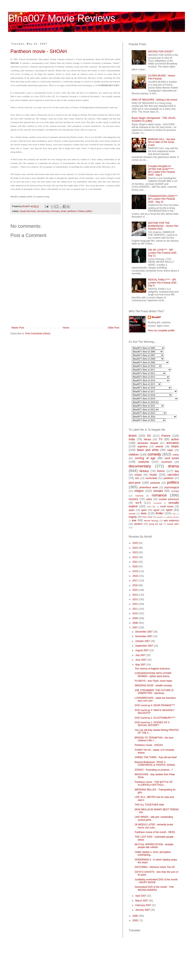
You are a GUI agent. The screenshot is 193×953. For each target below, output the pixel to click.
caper (170, 450)
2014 (135, 594)
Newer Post (17, 327)
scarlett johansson (169, 499)
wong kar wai (155, 524)
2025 (135, 543)
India (132, 439)
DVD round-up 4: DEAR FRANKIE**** (155, 705)
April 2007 (141, 895)
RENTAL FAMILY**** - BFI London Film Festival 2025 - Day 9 (163, 282)
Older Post (113, 327)
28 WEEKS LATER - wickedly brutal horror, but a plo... (154, 826)
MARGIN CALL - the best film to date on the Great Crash (161, 142)
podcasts (155, 482)
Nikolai (147, 439)
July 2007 (140, 655)
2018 (135, 576)
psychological (171, 487)
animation (172, 442)
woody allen (173, 524)
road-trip (139, 495)
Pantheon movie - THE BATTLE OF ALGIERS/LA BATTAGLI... (154, 783)
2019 (135, 571)
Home (66, 327)
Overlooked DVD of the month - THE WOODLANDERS (154, 888)
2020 (135, 566)
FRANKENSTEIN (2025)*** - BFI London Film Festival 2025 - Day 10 (163, 199)
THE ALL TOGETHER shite (149, 804)
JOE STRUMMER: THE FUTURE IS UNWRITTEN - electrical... (154, 692)
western (138, 524)
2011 (135, 608)
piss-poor (135, 482)
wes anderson (171, 520)
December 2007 (144, 631)
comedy (154, 454)
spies (144, 510)
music (153, 474)
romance (159, 495)
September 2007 (144, 645)
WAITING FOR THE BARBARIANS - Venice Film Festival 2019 (163, 226)
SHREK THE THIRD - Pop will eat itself (156, 757)
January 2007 (143, 909)
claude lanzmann (28, 211)
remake (158, 490)
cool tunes (171, 458)
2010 (135, 613)
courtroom (166, 462)
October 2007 (143, 641)
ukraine (160, 517)
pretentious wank (148, 487)
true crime (147, 517)
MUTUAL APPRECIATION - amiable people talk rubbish (154, 846)
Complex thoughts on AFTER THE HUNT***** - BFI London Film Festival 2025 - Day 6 (161, 170)
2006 (135, 915)
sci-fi (139, 502)
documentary (43, 211)
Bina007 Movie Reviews (61, 18)
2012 (135, 604)
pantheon (71, 211)
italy (177, 471)
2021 (135, 561)
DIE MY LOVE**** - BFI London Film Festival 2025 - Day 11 (163, 252)
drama (173, 466)
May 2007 (141, 664)
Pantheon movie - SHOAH (38, 51)
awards (159, 446)
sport (169, 510)
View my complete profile (161, 330)
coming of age (145, 458)
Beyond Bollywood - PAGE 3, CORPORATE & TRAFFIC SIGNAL (155, 763)
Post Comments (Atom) (37, 333)
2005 (135, 920)
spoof (156, 510)
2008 (135, 622)
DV (149, 435)
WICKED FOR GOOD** (160, 51)
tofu (174, 514)
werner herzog (151, 520)
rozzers (133, 499)
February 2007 (143, 905)
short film (151, 506)
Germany (55, 211)
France (165, 435)
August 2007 (142, 650)
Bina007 (156, 317)
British (133, 435)
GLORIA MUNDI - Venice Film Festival (161, 77)
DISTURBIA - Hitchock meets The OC (155, 867)
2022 (135, 557)
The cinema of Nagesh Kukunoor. (152, 668)
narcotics (173, 474)
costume (143, 461)
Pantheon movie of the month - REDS (155, 832)
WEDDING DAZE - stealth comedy (153, 685)
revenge (175, 491)
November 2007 (144, 636)
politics (89, 211)
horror (161, 471)
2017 (135, 580)
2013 (135, 599)
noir (137, 478)
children (134, 454)
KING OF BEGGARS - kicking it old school (154, 99)
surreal (132, 513)
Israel (63, 211)
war (134, 520)
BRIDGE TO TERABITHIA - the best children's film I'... (154, 739)
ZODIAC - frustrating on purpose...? (154, 769)
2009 (135, 618)
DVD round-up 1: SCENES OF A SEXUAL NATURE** (152, 724)
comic (176, 454)
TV (160, 439)
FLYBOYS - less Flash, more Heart (153, 680)
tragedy (133, 517)
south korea (166, 506)
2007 (135, 627)
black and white (148, 450)
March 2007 (142, 900)
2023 (135, 552)
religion (139, 490)
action (175, 439)
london (138, 474)
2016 (135, 585)
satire (149, 499)
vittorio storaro (173, 517)
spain (131, 510)
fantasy (144, 471)
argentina (143, 446)
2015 (135, 590)
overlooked (151, 478)
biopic (175, 446)
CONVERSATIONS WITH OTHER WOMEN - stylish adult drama (153, 674)
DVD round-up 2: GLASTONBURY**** (155, 717)
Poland (81, 211)
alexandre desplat (148, 443)
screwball (157, 503)
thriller (159, 513)
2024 (135, 547)
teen (144, 513)
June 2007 (141, 659)
